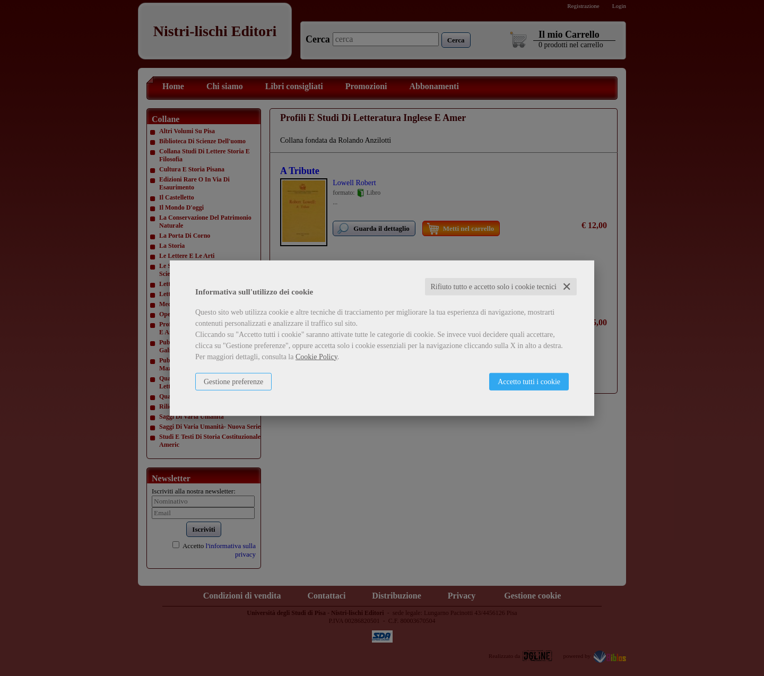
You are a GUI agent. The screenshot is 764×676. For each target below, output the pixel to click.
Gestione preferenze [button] (233, 381)
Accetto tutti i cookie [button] (529, 381)
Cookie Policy (316, 356)
